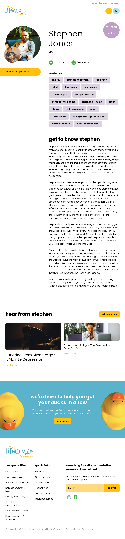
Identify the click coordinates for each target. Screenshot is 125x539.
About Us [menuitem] (40, 471)
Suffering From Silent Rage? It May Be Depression (30, 357)
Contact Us (63, 421)
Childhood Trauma (92, 101)
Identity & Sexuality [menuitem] (15, 496)
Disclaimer (87, 529)
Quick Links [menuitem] (42, 465)
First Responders (74, 109)
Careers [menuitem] (114, 3)
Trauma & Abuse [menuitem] (14, 477)
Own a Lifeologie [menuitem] (99, 3)
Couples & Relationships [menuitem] (12, 503)
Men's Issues (59, 116)
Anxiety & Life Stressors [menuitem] (17, 482)
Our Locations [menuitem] (42, 482)
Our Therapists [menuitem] (42, 477)
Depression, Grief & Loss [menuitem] (15, 489)
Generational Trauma (63, 101)
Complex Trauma (84, 94)
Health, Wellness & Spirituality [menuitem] (14, 518)
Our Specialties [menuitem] (15, 465)
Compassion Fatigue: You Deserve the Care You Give (87, 345)
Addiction (101, 79)
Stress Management (78, 79)
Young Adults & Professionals (89, 116)
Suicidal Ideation (61, 123)
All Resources (109, 314)
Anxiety (56, 79)
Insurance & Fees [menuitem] (44, 498)
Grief (93, 109)
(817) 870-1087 (83, 62)
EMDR (112, 101)
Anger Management (88, 123)
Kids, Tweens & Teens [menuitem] (16, 510)
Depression (70, 87)
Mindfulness (90, 87)
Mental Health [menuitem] (12, 471)
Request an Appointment (19, 72)
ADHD (55, 87)
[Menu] (108, 11)
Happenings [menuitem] (41, 488)
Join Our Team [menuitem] (43, 493)
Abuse (55, 109)
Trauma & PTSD (60, 94)
